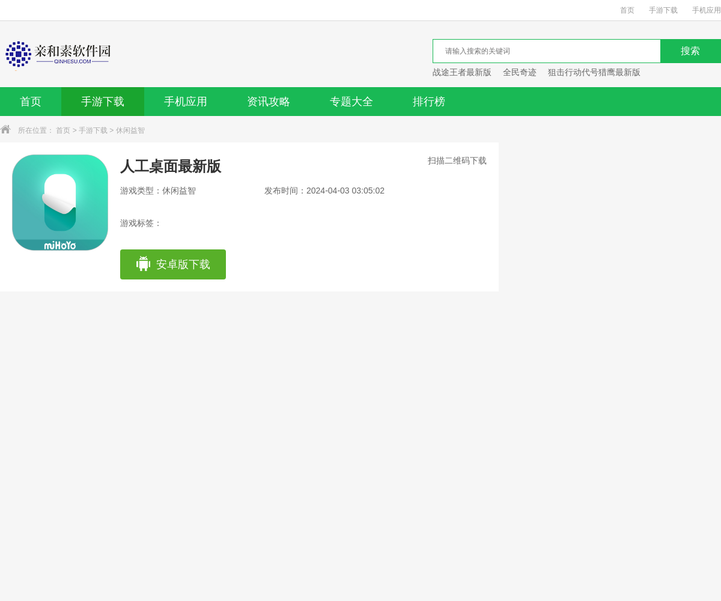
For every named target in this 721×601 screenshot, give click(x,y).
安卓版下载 (172, 264)
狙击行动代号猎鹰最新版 (594, 72)
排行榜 (429, 102)
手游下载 (663, 10)
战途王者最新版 (462, 72)
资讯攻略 (268, 102)
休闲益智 (130, 130)
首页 (627, 10)
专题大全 (351, 102)
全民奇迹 (520, 72)
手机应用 (706, 10)
